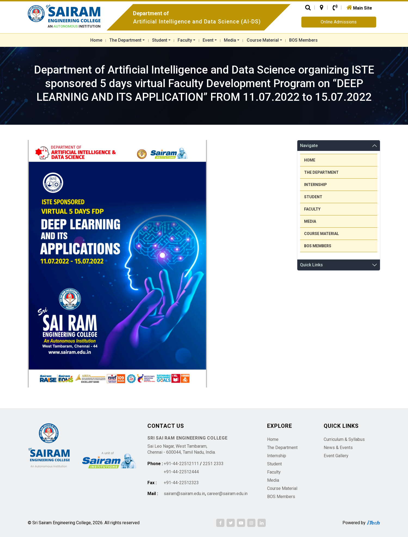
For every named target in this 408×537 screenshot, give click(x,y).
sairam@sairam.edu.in (184, 493)
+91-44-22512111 (181, 463)
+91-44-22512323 (181, 482)
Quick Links (311, 264)
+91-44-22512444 (181, 471)
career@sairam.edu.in (227, 493)
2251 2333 (213, 463)
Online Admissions (339, 22)
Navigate (309, 145)
